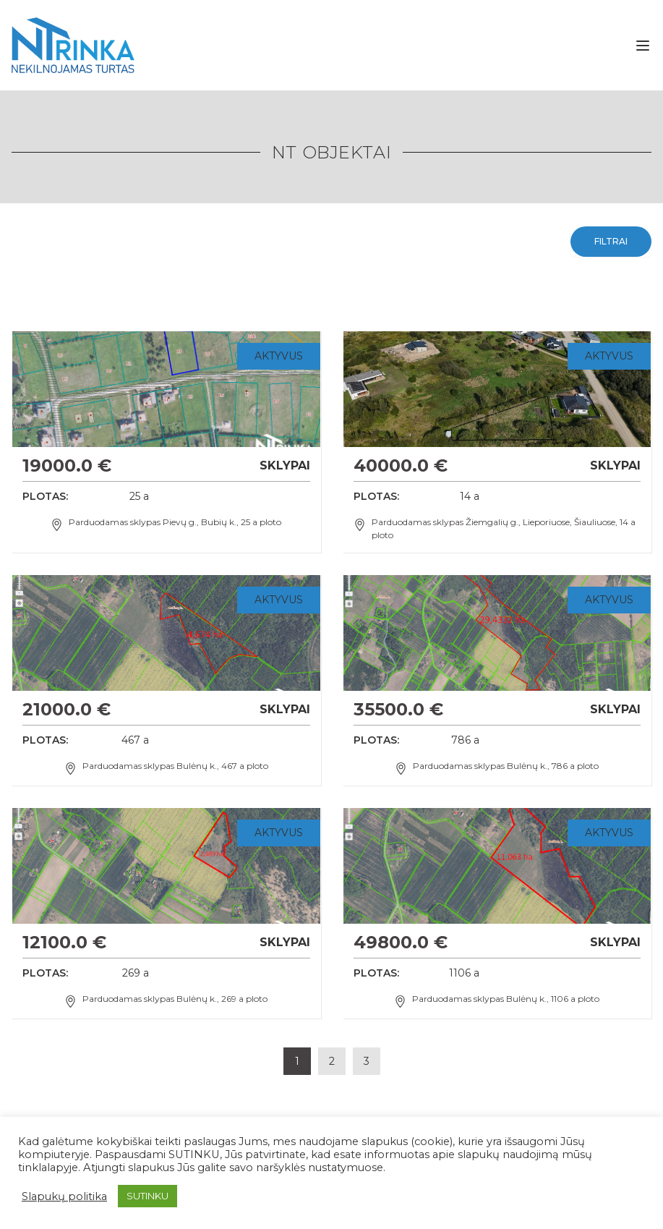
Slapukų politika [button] (64, 1196)
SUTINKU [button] (147, 1196)
